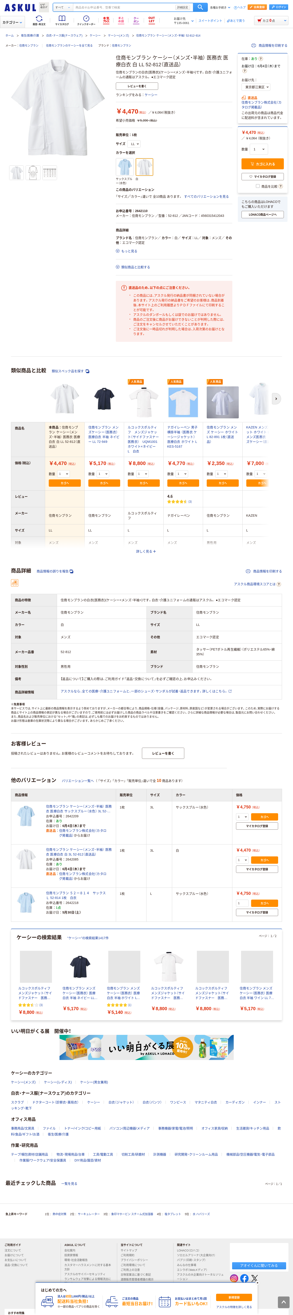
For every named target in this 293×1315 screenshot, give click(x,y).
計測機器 (159, 1154)
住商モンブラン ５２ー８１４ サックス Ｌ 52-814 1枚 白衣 (77, 895)
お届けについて (16, 1255)
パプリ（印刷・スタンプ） (193, 1260)
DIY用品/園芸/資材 (88, 1160)
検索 (200, 7)
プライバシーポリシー (136, 1260)
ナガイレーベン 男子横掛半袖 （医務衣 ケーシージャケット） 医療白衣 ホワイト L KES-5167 (182, 436)
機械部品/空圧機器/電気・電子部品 (250, 1154)
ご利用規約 (129, 1255)
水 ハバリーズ (201, 1214)
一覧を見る (69, 1183)
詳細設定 (182, 7)
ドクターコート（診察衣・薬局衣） (55, 1102)
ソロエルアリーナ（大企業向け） (198, 1255)
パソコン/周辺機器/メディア (129, 1128)
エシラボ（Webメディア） (194, 1270)
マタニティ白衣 (206, 1102)
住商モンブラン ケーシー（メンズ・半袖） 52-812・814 (168, 35)
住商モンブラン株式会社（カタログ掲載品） (261, 105)
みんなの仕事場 (188, 1265)
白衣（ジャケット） (121, 1102)
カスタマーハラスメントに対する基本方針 (87, 1267)
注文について (15, 1250)
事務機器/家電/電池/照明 (175, 1128)
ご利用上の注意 (132, 1270)
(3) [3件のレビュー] (190, 501)
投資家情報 (73, 1255)
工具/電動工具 (103, 1154)
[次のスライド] (281, 974)
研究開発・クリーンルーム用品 (196, 1154)
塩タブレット (173, 1214)
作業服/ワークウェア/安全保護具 (42, 1160)
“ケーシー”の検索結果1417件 (88, 938)
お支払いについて (17, 1260)
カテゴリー (12, 22)
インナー (259, 1102)
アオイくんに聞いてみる (259, 1265)
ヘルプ (241, 7)
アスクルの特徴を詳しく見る (234, 1307)
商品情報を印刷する (269, 45)
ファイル (49, 1128)
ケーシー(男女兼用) (94, 1082)
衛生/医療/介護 (30, 35)
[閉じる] (257, 1283)
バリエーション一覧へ (78, 781)
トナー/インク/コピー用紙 (82, 1128)
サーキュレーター (89, 1214)
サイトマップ (129, 1250)
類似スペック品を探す (70, 371)
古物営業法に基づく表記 (138, 1274)
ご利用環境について (135, 1265)
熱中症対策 (59, 1214)
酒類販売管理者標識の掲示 (139, 1279)
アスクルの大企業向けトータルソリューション (200, 1277)
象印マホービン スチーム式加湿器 (132, 1214)
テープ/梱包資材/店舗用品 (29, 1154)
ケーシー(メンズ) (118, 35)
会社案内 (71, 1250)
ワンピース (178, 1102)
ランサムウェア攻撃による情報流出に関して (87, 1281)
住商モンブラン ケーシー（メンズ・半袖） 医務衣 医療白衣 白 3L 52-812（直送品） (79, 852)
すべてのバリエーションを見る (206, 196)
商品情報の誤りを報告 (55, 571)
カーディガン (235, 1102)
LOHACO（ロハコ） (190, 1250)
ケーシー (95, 35)
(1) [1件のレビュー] (129, 1005)
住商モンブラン (28, 45)
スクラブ (17, 1102)
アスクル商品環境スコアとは (257, 584)
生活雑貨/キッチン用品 (252, 1128)
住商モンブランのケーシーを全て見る (69, 45)
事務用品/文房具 (22, 1128)
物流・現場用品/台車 (71, 1154)
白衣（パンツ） (152, 1102)
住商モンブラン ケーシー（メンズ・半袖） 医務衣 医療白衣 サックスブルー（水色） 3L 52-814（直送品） (79, 809)
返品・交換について (18, 1265)
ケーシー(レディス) (58, 1082)
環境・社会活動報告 (77, 1260)
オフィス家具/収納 (214, 1128)
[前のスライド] (12, 974)
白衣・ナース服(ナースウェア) (64, 35)
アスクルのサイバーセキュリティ (86, 1274)
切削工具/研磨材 (133, 1154)
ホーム (9, 35)
